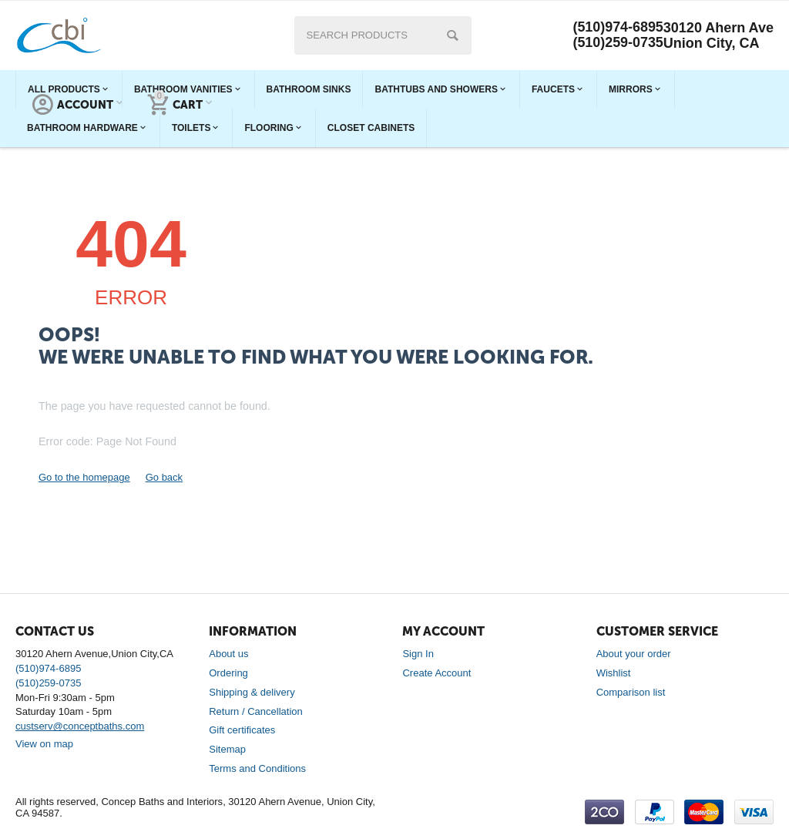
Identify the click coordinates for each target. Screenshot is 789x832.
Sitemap (227, 749)
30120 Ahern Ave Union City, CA (718, 35)
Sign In (418, 653)
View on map (44, 744)
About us (228, 653)
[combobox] (382, 35)
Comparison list (631, 692)
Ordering (228, 673)
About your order (633, 653)
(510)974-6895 (617, 27)
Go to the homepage (84, 477)
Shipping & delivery (251, 692)
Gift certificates (242, 730)
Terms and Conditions (257, 768)
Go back (164, 477)
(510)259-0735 (617, 43)
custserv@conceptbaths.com (79, 726)
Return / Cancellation (256, 711)
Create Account (436, 673)
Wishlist (613, 673)
